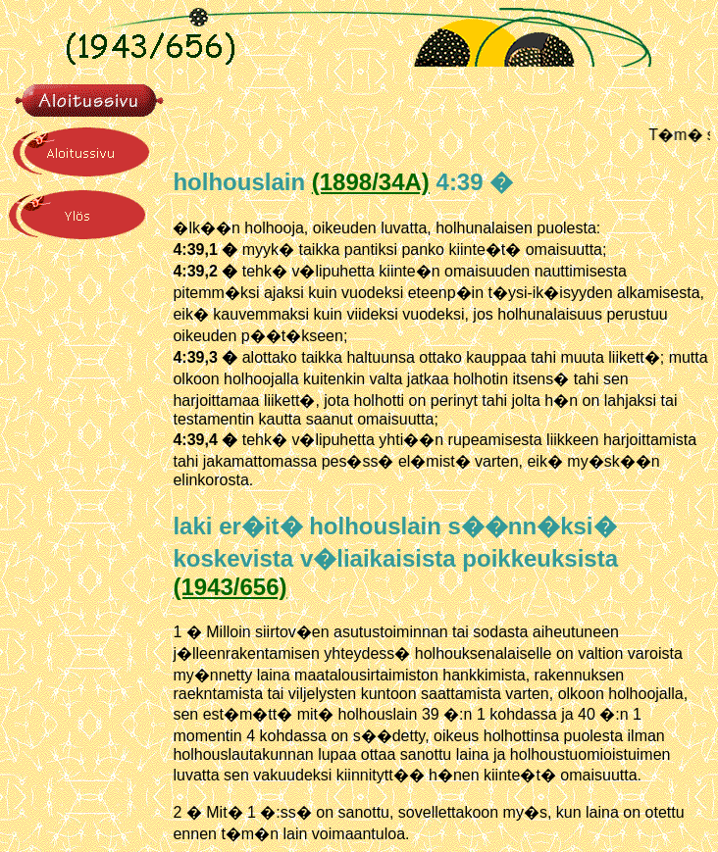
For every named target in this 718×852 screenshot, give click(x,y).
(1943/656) (229, 587)
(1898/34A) (371, 182)
